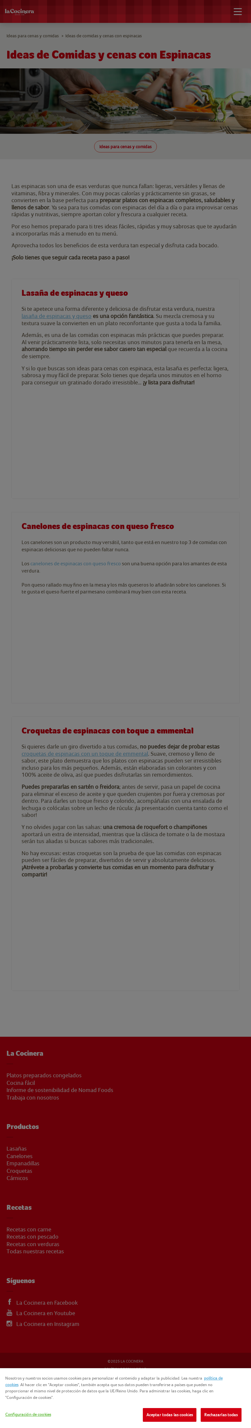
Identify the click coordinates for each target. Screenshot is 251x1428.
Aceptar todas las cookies (169, 1414)
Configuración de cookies (28, 1414)
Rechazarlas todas (221, 1414)
